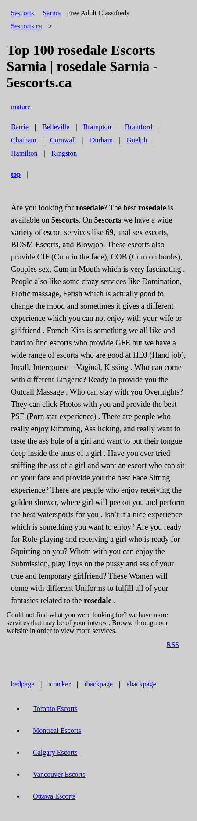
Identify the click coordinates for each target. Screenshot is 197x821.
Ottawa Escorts (54, 796)
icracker (59, 684)
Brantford (138, 127)
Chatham (23, 140)
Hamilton (24, 153)
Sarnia (52, 13)
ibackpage (98, 684)
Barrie (20, 127)
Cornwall (63, 140)
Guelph (136, 140)
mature (20, 106)
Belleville (55, 127)
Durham (101, 140)
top (16, 174)
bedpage (22, 684)
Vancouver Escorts (59, 774)
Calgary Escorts (55, 752)
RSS (173, 644)
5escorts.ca (26, 26)
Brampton (97, 127)
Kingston (64, 153)
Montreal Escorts (57, 730)
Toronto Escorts (55, 708)
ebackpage (141, 684)
